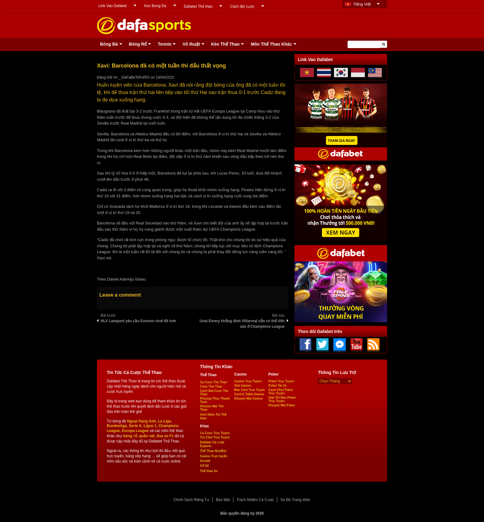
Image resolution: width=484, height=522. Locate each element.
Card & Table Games (249, 394)
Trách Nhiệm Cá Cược (254, 500)
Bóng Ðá (109, 44)
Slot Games (242, 385)
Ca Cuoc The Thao (213, 382)
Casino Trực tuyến (213, 456)
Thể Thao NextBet (213, 451)
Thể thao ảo (209, 471)
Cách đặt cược (242, 6)
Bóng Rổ (138, 44)
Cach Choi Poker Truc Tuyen (281, 391)
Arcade (205, 460)
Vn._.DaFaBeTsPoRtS (131, 77)
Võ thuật (191, 44)
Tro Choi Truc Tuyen (215, 437)
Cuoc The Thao (211, 386)
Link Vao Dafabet (112, 6)
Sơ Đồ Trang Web (295, 500)
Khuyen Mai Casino (248, 398)
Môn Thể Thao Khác (271, 44)
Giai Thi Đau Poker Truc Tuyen (282, 399)
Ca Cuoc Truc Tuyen (215, 433)
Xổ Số (204, 465)
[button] (383, 44)
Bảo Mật (223, 500)
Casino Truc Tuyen (248, 381)
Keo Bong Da (155, 6)
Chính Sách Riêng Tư (191, 500)
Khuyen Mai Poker (282, 405)
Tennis (164, 44)
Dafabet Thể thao (198, 6)
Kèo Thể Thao (225, 44)
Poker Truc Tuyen (281, 381)
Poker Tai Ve (278, 385)
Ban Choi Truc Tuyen (249, 390)
